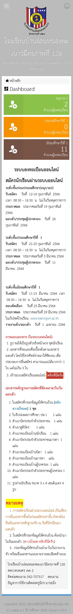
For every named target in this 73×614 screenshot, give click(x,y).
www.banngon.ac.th (44, 319)
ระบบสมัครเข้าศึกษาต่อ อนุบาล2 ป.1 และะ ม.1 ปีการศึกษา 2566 (37, 607)
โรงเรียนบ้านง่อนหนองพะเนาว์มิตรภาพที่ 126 (36, 33)
